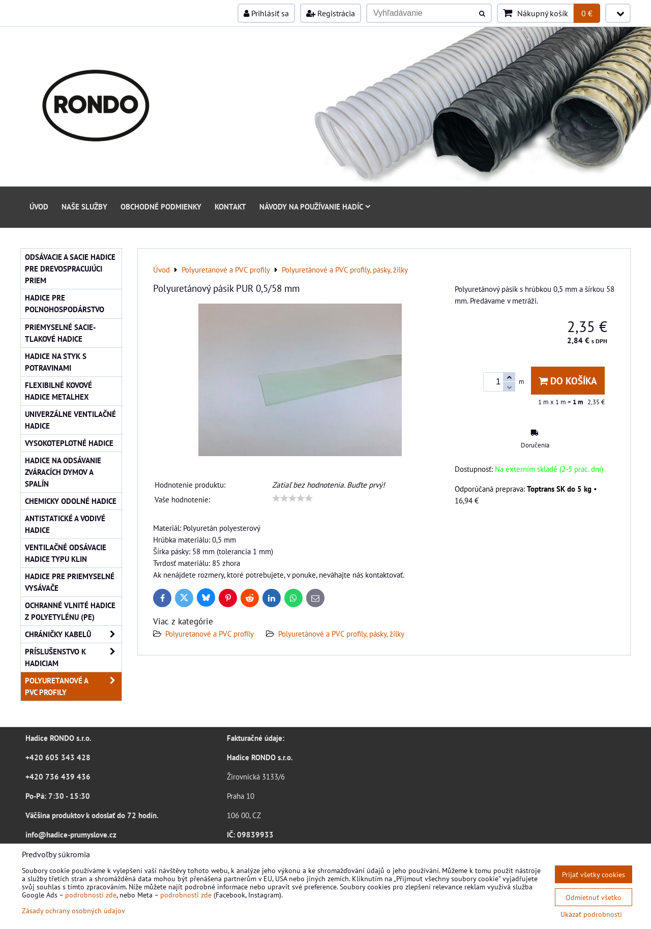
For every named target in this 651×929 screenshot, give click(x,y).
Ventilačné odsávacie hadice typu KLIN (65, 553)
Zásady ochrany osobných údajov (73, 910)
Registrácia (330, 13)
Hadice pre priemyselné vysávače (69, 582)
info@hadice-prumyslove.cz (70, 834)
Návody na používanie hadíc (315, 206)
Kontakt (230, 206)
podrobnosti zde (90, 895)
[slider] (292, 498)
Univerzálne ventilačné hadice (70, 420)
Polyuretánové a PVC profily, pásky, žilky (341, 633)
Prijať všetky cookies (593, 874)
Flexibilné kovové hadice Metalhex (58, 391)
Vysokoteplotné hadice (69, 443)
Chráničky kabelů (73, 634)
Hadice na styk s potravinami (55, 362)
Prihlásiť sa (266, 13)
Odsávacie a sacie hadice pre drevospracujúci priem (70, 268)
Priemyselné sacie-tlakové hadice (60, 333)
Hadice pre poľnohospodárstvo (64, 303)
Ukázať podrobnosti (591, 914)
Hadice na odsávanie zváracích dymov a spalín (63, 472)
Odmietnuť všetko (594, 897)
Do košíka (568, 380)
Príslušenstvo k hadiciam (73, 657)
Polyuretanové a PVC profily (209, 633)
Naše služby (84, 206)
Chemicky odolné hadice (70, 501)
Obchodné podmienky (161, 206)
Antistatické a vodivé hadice (65, 524)
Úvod (38, 206)
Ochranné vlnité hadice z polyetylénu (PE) (70, 611)
